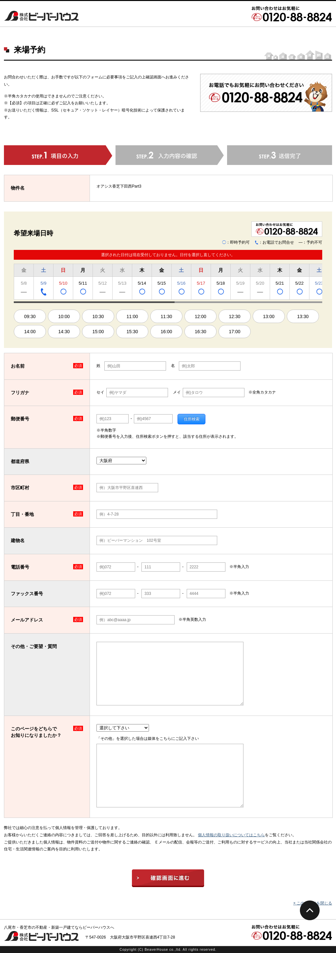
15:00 (98, 331)
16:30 (200, 331)
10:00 (64, 316)
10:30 (98, 316)
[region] (168, 282)
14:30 (64, 331)
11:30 (166, 316)
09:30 (29, 316)
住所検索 (192, 419)
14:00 (29, 331)
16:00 (166, 331)
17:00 (234, 331)
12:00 (200, 316)
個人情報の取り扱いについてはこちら (231, 835)
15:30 (132, 331)
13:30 (302, 316)
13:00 (268, 316)
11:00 (132, 316)
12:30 (234, 316)
